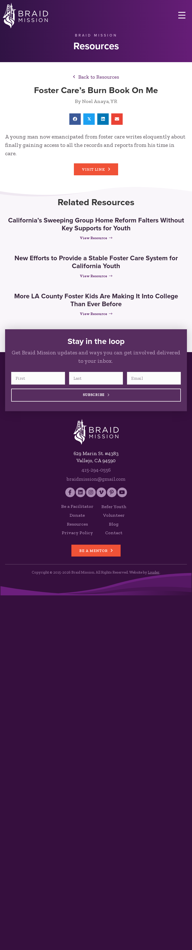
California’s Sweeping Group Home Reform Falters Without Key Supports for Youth (96, 224)
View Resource (96, 237)
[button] (96, 77)
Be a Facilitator (77, 506)
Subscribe (96, 395)
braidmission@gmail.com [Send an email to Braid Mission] (96, 479)
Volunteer (114, 515)
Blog (114, 524)
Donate (77, 515)
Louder (153, 572)
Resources (77, 524)
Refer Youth (113, 506)
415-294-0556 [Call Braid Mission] (96, 470)
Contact (113, 533)
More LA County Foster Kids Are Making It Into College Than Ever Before (96, 300)
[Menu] (181, 15)
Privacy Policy (77, 533)
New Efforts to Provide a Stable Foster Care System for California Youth (96, 262)
